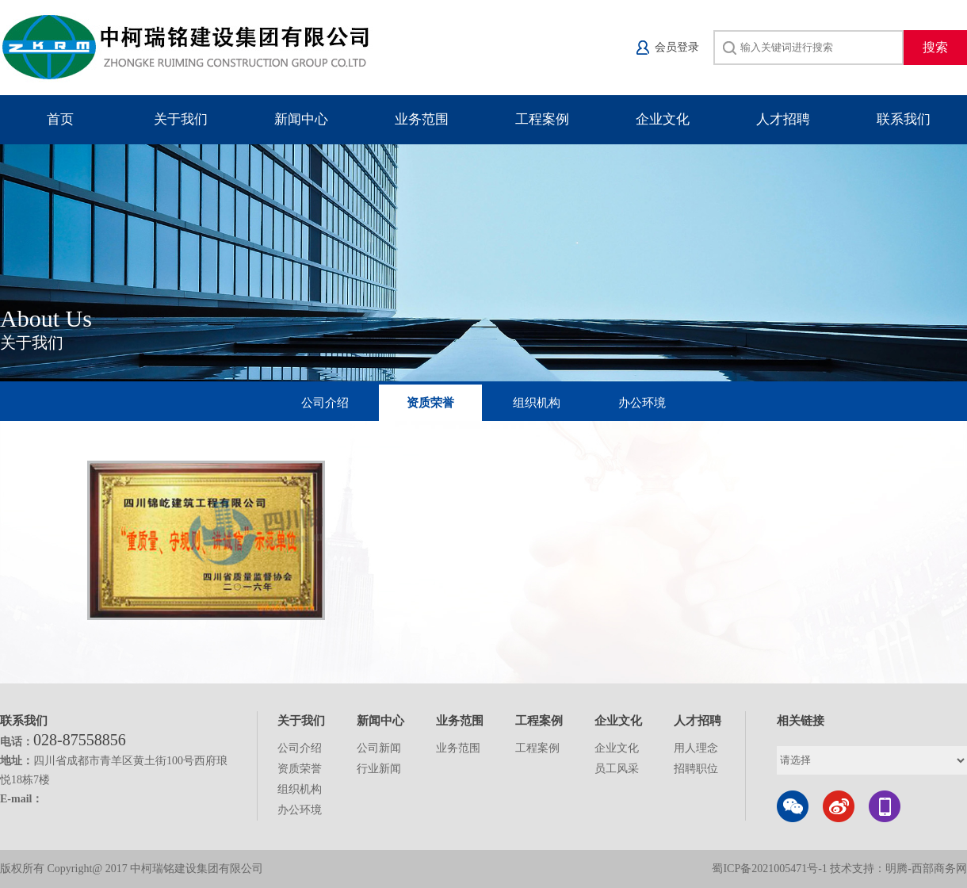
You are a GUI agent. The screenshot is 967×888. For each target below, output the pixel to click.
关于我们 (181, 119)
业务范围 (422, 119)
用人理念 (696, 748)
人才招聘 (783, 119)
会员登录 (677, 47)
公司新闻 (379, 748)
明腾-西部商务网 (926, 869)
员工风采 (616, 769)
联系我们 (904, 119)
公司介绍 (325, 402)
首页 (60, 119)
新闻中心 (301, 119)
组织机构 (536, 402)
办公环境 (642, 402)
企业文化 (663, 119)
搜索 (935, 47)
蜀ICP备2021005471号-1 (769, 869)
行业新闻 (379, 769)
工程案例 (542, 119)
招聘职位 (696, 769)
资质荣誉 (430, 402)
